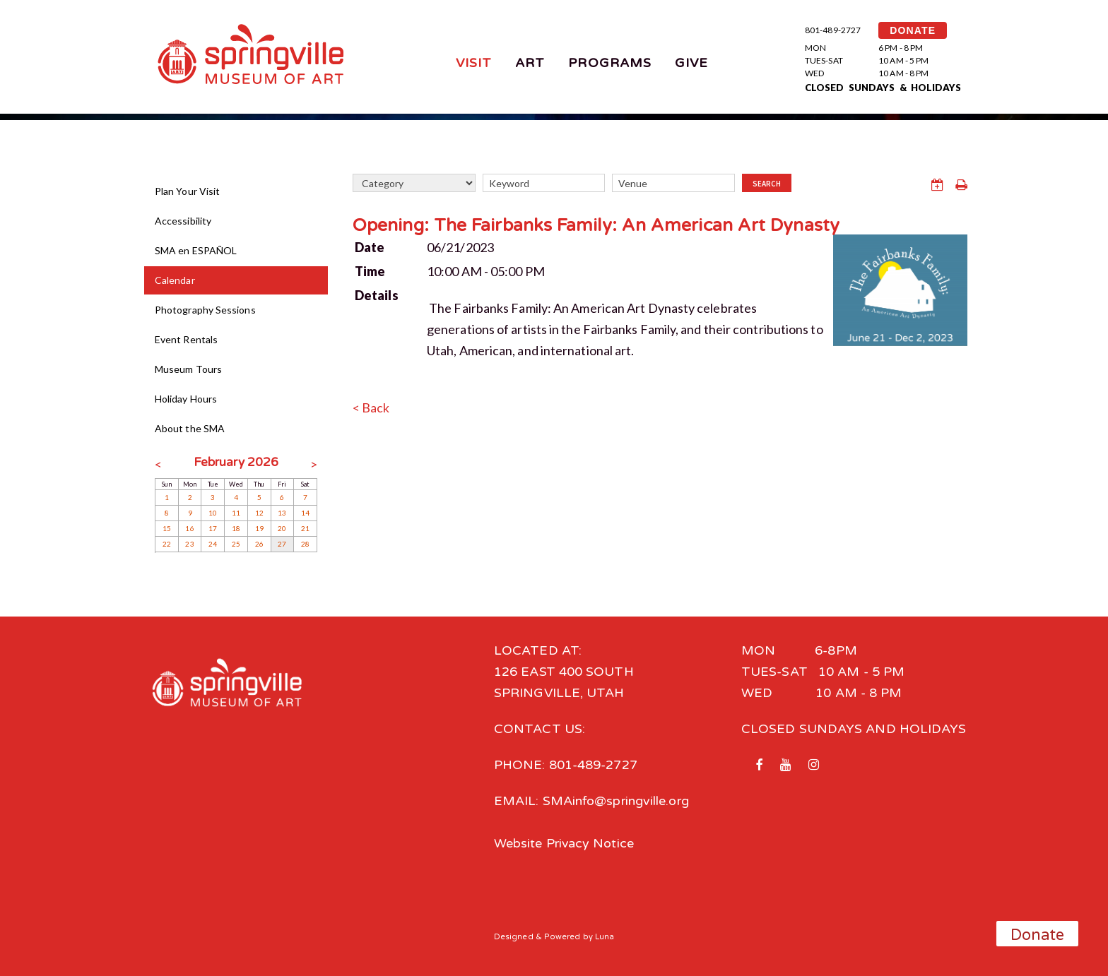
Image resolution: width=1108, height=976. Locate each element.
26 (259, 544)
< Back (371, 407)
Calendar (175, 280)
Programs (610, 63)
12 (259, 512)
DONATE (913, 30)
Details (377, 295)
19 (259, 528)
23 (189, 544)
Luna (604, 936)
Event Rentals (186, 339)
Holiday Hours (186, 399)
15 (167, 528)
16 (189, 528)
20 (282, 528)
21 (305, 528)
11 (236, 512)
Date (369, 247)
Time (370, 271)
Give (691, 63)
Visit (474, 63)
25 (236, 544)
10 (212, 512)
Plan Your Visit (187, 191)
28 (305, 544)
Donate (1037, 935)
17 (212, 528)
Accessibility (183, 221)
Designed (514, 936)
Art (530, 63)
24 (212, 544)
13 (282, 512)
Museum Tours (188, 369)
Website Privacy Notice (564, 843)
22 (167, 544)
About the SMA (190, 428)
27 (282, 544)
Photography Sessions (205, 310)
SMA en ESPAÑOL (196, 250)
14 (305, 512)
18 (236, 528)
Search (767, 184)
